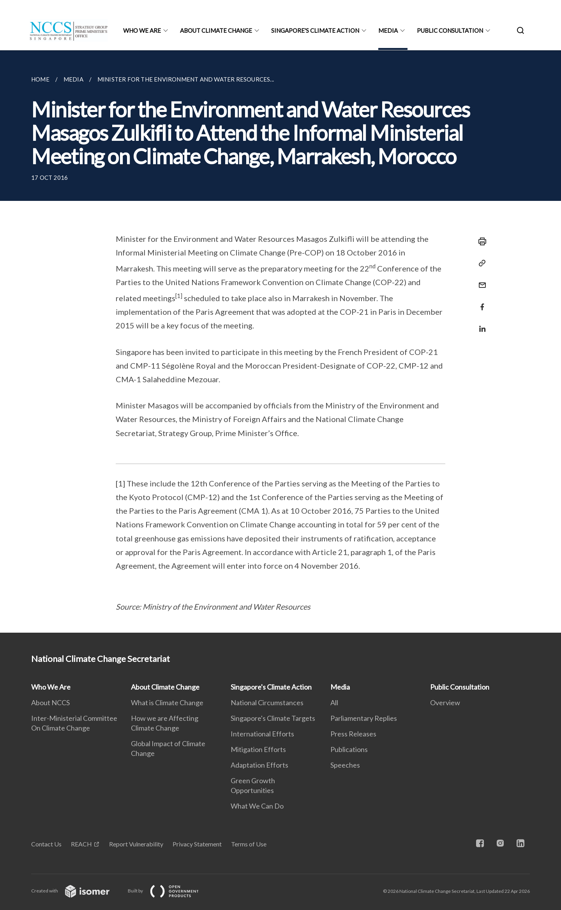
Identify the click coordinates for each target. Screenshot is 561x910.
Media (388, 30)
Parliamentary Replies (363, 718)
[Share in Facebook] (480, 302)
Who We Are (142, 30)
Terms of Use (248, 844)
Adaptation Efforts (259, 765)
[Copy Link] (480, 263)
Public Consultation (450, 30)
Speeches (345, 765)
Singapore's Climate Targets (273, 718)
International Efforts (262, 733)
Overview (445, 702)
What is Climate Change (167, 702)
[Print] (480, 241)
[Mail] (480, 280)
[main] (280, 341)
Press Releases (353, 733)
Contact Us (46, 844)
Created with (76, 891)
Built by (169, 891)
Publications (349, 749)
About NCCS (50, 702)
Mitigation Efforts (258, 749)
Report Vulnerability (136, 844)
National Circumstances (267, 702)
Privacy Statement (197, 844)
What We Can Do (257, 806)
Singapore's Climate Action (315, 30)
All (334, 702)
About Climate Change (216, 30)
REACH (81, 844)
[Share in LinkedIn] (480, 324)
